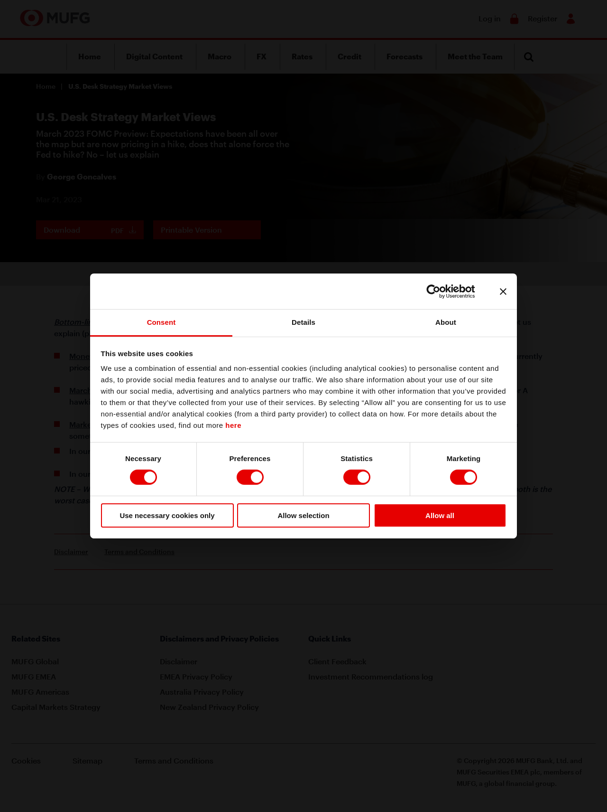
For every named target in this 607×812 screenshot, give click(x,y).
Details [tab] (303, 322)
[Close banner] (503, 291)
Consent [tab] (161, 322)
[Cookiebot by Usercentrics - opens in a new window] (440, 291)
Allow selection (303, 515)
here (233, 425)
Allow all (439, 515)
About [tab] (445, 322)
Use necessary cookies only (167, 515)
